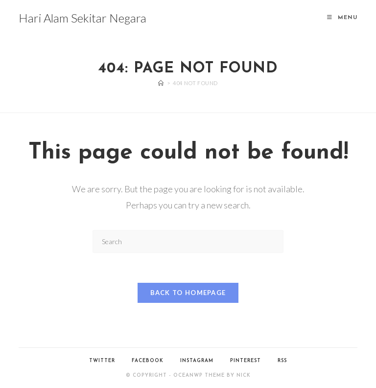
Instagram (196, 361)
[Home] (161, 83)
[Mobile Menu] (342, 18)
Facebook (148, 361)
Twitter (102, 361)
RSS (282, 361)
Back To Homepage (188, 293)
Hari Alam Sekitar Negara (82, 18)
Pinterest (245, 361)
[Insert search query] (188, 241)
